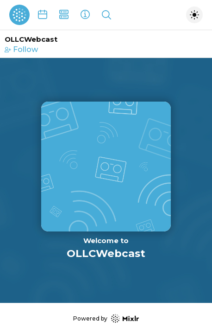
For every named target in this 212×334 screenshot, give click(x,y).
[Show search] (106, 14)
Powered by (106, 318)
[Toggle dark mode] (194, 14)
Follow (21, 49)
